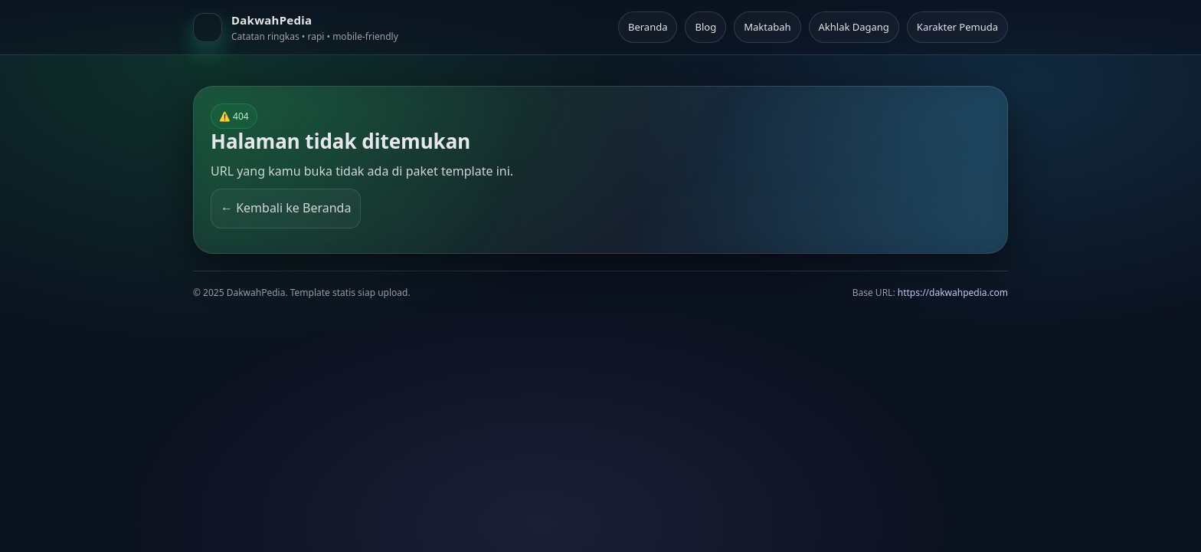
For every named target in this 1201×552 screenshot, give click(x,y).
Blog (705, 27)
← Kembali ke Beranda (286, 207)
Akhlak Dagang (854, 27)
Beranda (648, 27)
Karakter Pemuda (957, 27)
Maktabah (767, 27)
